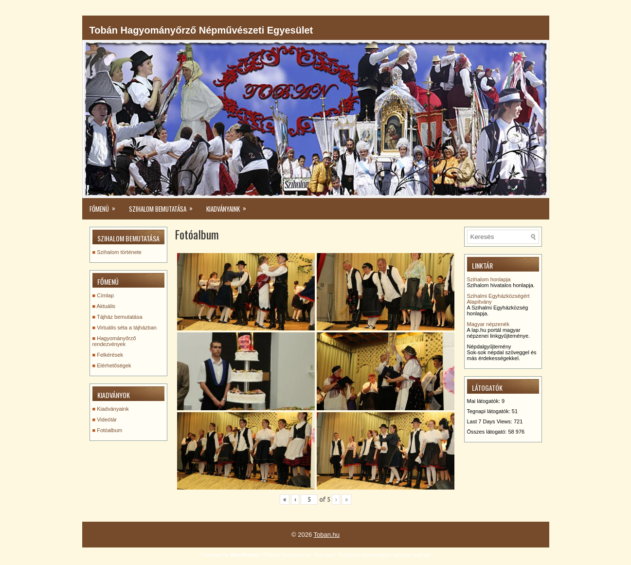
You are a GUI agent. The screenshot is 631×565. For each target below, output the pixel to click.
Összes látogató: (487, 432)
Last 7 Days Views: (490, 421)
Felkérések (110, 355)
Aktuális (106, 306)
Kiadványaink (112, 409)
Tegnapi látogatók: (489, 411)
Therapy (323, 555)
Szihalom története (119, 252)
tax (427, 555)
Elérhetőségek (114, 365)
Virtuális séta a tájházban (127, 327)
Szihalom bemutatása (164, 206)
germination (376, 555)
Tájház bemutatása (120, 317)
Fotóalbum (109, 430)
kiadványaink (229, 206)
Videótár (107, 419)
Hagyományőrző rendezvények (114, 341)
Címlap (105, 295)
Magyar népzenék (488, 324)
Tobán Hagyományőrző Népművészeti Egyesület (201, 30)
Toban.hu (327, 534)
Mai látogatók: (484, 401)
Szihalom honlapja (489, 279)
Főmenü (106, 206)
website (402, 555)
